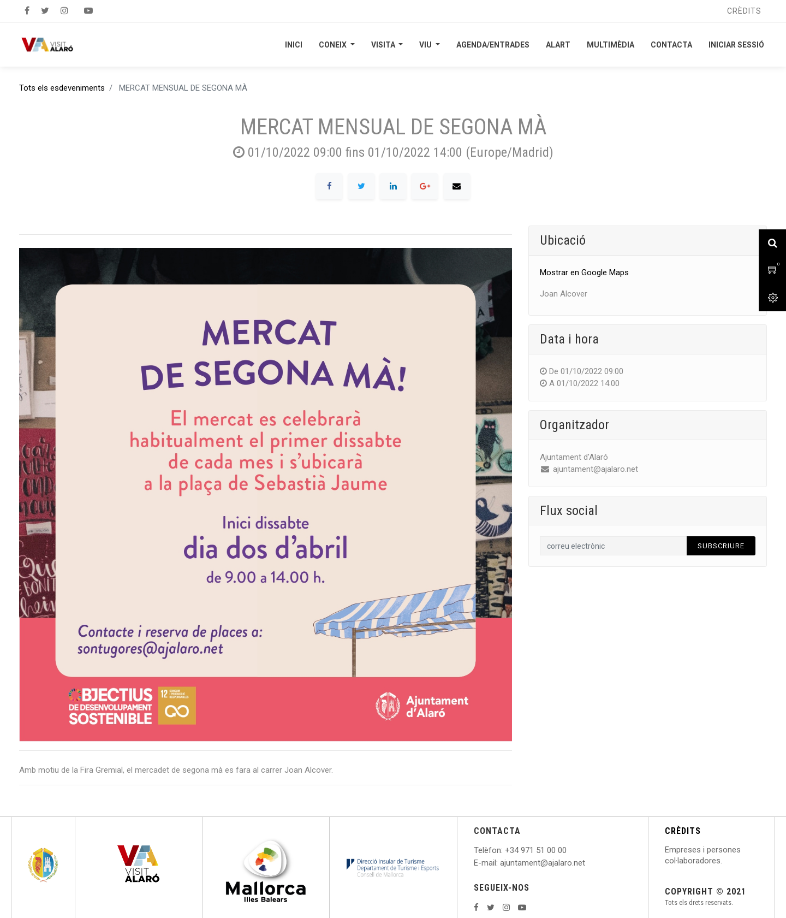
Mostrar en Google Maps (584, 272)
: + (505, 850)
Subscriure (721, 546)
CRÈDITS (683, 831)
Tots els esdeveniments (62, 88)
